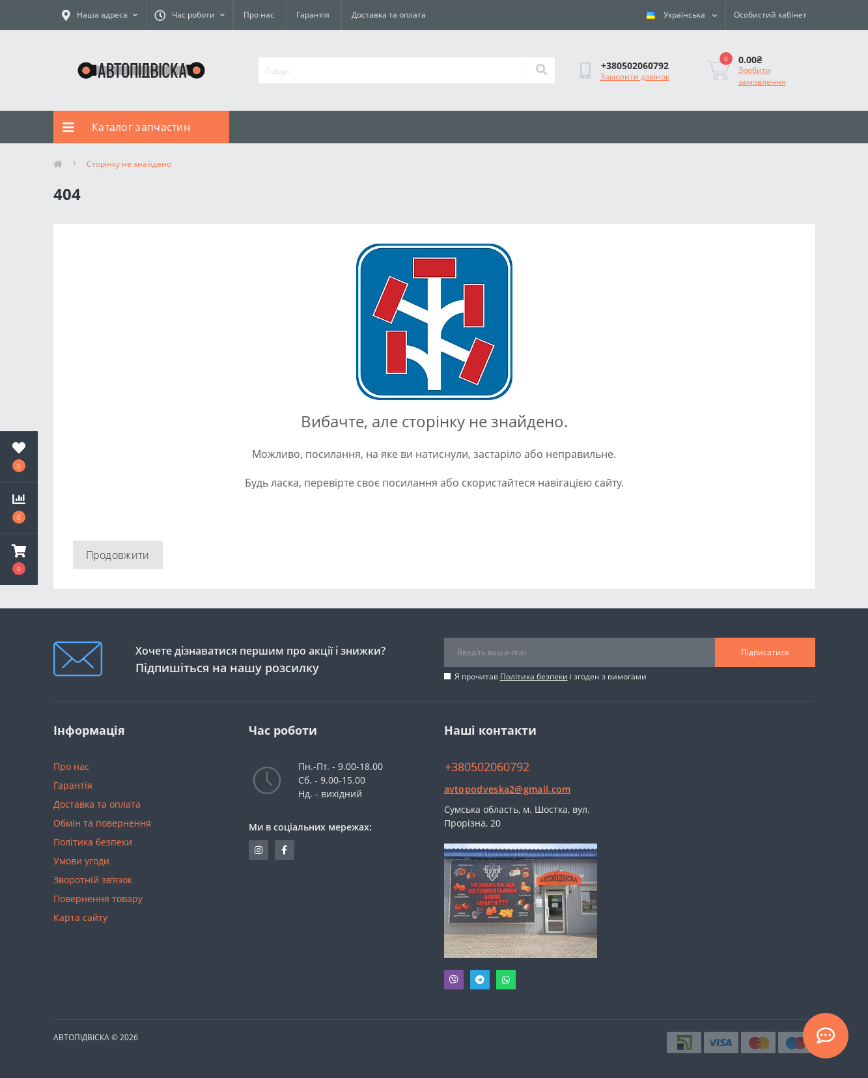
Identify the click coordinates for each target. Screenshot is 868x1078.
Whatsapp (506, 979)
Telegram (479, 979)
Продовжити (118, 555)
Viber (453, 979)
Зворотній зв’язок (92, 879)
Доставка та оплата (389, 14)
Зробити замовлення (762, 75)
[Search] (541, 70)
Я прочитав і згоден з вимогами (551, 676)
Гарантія (312, 14)
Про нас (259, 14)
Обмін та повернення (102, 823)
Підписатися (765, 652)
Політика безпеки (534, 676)
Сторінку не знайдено (129, 163)
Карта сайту (80, 917)
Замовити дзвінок (634, 76)
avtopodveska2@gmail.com (507, 789)
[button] (19, 559)
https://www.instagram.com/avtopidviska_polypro (258, 850)
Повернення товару (98, 898)
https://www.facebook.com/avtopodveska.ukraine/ (284, 850)
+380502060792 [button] (487, 766)
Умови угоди (81, 861)
